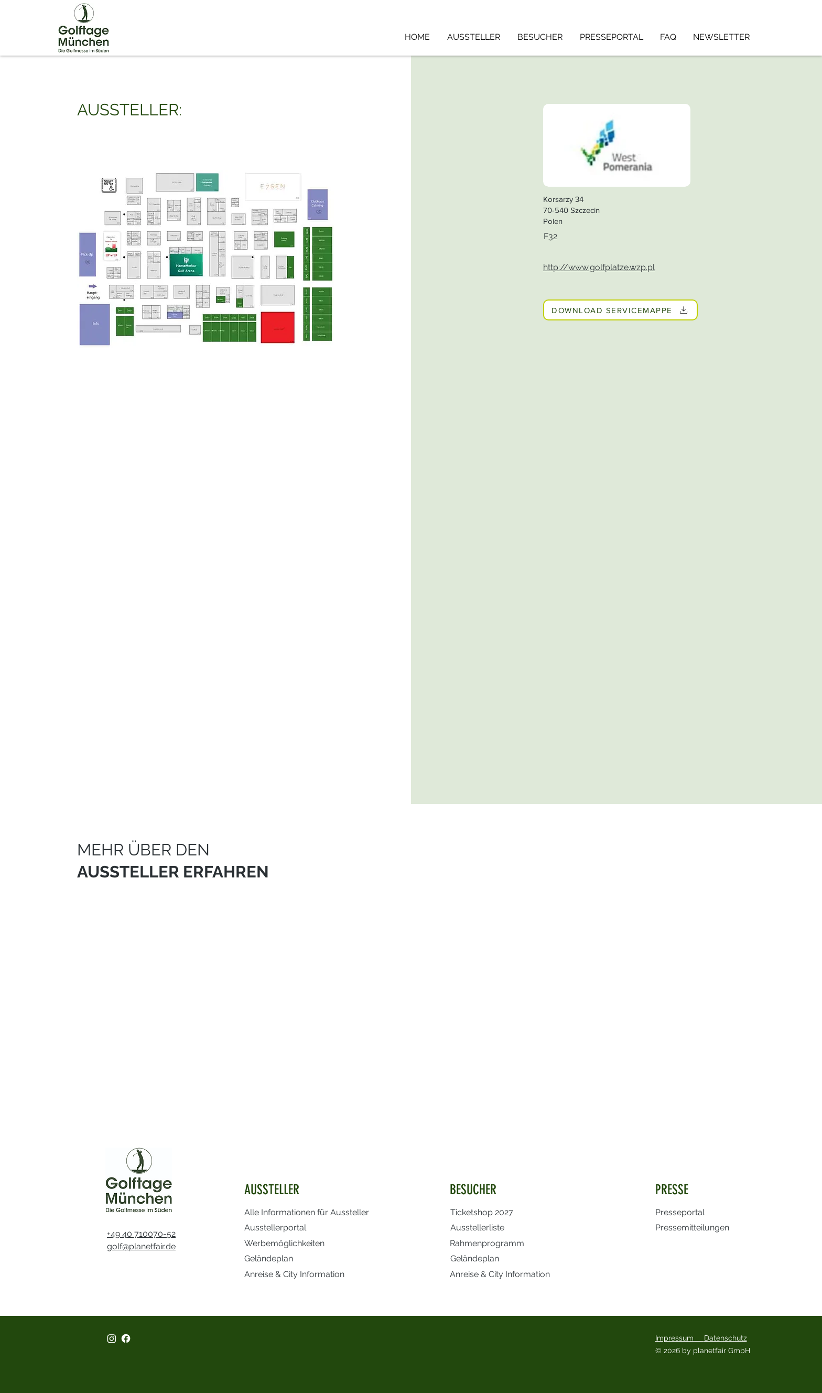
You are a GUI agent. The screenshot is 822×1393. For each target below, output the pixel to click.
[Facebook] (126, 1338)
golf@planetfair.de (141, 1246)
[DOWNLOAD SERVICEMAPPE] (620, 309)
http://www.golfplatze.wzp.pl (599, 267)
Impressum (679, 1338)
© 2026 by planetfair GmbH (703, 1350)
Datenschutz (725, 1338)
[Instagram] (111, 1338)
